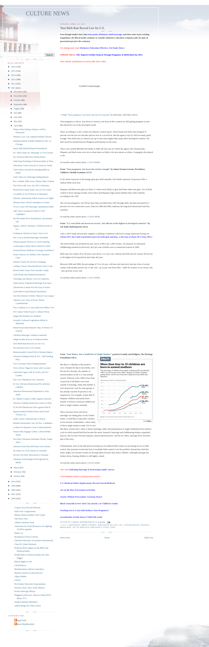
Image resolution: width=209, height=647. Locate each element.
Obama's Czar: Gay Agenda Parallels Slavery (32, 136)
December (18, 91)
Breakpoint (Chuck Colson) (26, 537)
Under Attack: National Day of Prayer (29, 419)
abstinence (74, 525)
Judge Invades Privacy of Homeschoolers (30, 339)
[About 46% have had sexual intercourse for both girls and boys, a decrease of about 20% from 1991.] (106, 237)
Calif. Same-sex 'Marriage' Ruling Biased (30, 177)
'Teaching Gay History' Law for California (31, 279)
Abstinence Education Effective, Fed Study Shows (101, 48)
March (17, 467)
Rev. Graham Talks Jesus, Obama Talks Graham (33, 181)
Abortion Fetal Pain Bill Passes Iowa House (31, 446)
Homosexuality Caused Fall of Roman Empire (32, 352)
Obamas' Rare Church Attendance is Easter (31, 202)
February (18, 472)
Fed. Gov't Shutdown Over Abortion (28, 379)
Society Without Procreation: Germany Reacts (81, 497)
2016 (13, 66)
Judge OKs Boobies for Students (27, 316)
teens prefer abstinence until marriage (105, 34)
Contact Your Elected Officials (27, 507)
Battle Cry (18, 533)
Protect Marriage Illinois (24, 591)
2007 (13, 494)
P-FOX (17, 580)
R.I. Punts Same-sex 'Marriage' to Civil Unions (33, 152)
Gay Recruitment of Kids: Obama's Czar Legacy (33, 296)
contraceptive (132, 525)
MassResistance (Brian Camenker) (29, 569)
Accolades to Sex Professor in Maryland (30, 194)
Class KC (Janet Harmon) (25, 544)
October (17, 100)
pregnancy (96, 527)
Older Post (148, 537)
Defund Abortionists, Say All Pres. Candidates (32, 423)
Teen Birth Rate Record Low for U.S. (29, 343)
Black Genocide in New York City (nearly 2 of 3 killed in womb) (89, 503)
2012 (13, 83)
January (17, 476)
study (106, 527)
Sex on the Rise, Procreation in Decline (77, 490)
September (18, 104)
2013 (13, 79)
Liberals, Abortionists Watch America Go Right (33, 198)
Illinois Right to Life (23, 561)
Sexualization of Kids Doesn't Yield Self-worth (81, 517)
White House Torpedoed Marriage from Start (32, 283)
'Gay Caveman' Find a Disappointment (29, 363)
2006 (13, 498)
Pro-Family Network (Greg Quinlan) (30, 584)
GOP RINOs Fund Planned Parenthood (29, 291)
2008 (13, 490)
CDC (121, 525)
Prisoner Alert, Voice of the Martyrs (29, 587)
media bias (65, 527)
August (17, 108)
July (16, 113)
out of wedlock (80, 527)
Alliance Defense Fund (24, 522)
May (16, 121)
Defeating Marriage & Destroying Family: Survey (91, 469)
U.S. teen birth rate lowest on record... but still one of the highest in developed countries (106, 223)
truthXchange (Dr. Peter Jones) (27, 605)
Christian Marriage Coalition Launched (30, 335)
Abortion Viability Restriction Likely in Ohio (32, 403)
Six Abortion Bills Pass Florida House (29, 157)
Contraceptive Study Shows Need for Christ (31, 246)
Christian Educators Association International (33, 540)
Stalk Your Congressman (24, 511)
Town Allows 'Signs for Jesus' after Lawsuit (31, 368)
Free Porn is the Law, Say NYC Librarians (31, 185)
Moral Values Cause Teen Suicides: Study (30, 270)
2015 (13, 71)
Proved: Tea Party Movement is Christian (30, 455)
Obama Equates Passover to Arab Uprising (31, 242)
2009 (13, 485)
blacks (114, 525)
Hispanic (145, 525)
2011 (13, 88)
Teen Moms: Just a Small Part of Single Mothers (89, 354)
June (16, 117)
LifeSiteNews (20, 565)
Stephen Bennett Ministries (26, 602)
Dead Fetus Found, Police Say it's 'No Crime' (32, 189)
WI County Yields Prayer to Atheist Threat (31, 312)
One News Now (21, 518)
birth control (89, 525)
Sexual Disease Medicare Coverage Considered (33, 250)
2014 (13, 75)
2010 (13, 481)
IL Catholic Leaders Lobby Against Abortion (32, 399)
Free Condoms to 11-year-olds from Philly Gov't (33, 307)
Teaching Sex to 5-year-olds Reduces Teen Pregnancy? (84, 510)
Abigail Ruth (20, 620)
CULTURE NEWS (47, 13)
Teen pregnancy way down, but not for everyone (88, 115)
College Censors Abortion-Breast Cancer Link (32, 266)
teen (112, 527)
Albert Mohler (20, 576)
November (18, 96)
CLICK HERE (94, 162)
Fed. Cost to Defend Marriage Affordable (30, 237)
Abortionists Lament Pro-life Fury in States (31, 287)
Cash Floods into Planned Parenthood (29, 274)
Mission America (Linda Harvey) (28, 573)
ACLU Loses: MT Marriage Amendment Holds (33, 206)
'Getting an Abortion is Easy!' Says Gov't (30, 233)
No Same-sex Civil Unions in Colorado (30, 450)
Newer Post (65, 537)
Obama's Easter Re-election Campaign (29, 262)
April (16, 125)
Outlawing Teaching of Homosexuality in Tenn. (33, 161)
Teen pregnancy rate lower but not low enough (88, 169)
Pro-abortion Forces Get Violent (26, 348)
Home (107, 537)
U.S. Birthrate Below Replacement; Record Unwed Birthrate (87, 483)
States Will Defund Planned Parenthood (30, 148)
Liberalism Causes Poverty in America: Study (32, 165)
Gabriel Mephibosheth (24, 624)
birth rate (103, 525)
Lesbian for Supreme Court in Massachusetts (32, 427)
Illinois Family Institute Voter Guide (29, 515)
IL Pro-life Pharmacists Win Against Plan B (31, 407)
